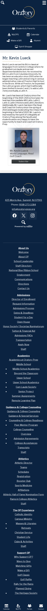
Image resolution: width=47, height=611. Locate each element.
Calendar (33, 34)
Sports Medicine (23, 485)
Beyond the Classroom (26, 373)
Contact (41, 607)
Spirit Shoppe (23, 46)
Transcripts (23, 447)
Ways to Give (24, 561)
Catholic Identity (23, 514)
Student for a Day (23, 317)
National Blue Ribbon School (23, 270)
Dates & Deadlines (23, 313)
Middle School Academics (26, 369)
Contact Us (23, 288)
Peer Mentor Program (26, 425)
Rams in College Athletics (23, 499)
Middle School (23, 364)
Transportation (23, 340)
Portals (29, 607)
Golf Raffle (26, 579)
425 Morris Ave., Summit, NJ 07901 (23, 200)
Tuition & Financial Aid (23, 331)
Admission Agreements (26, 438)
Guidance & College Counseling (23, 411)
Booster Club (23, 481)
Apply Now (23, 344)
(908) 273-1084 (27, 204)
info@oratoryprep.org (23, 209)
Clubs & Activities (23, 541)
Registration (23, 476)
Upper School (24, 378)
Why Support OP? (23, 557)
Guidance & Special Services (23, 416)
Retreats (26, 528)
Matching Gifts (23, 566)
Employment (23, 275)
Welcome (23, 252)
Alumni (35, 40)
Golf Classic (23, 575)
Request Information (24, 303)
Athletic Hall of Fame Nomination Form (23, 494)
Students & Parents (23, 28)
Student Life (23, 537)
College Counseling (23, 429)
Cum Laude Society (26, 387)
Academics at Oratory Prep (23, 359)
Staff (23, 349)
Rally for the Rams (23, 584)
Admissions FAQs (24, 335)
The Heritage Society (26, 593)
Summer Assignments (23, 396)
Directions (23, 284)
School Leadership (23, 261)
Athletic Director (23, 463)
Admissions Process (23, 308)
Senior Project (26, 391)
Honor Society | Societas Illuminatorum (23, 326)
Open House (23, 322)
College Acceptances (26, 443)
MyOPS (13, 34)
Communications (23, 279)
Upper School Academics (26, 382)
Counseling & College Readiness (26, 420)
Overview (26, 434)
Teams (23, 467)
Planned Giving (23, 588)
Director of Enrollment (23, 299)
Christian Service (23, 532)
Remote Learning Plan (23, 400)
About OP (23, 256)
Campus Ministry (23, 519)
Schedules (23, 472)
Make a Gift (14, 40)
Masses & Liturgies (26, 523)
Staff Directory (24, 265)
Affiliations (23, 490)
